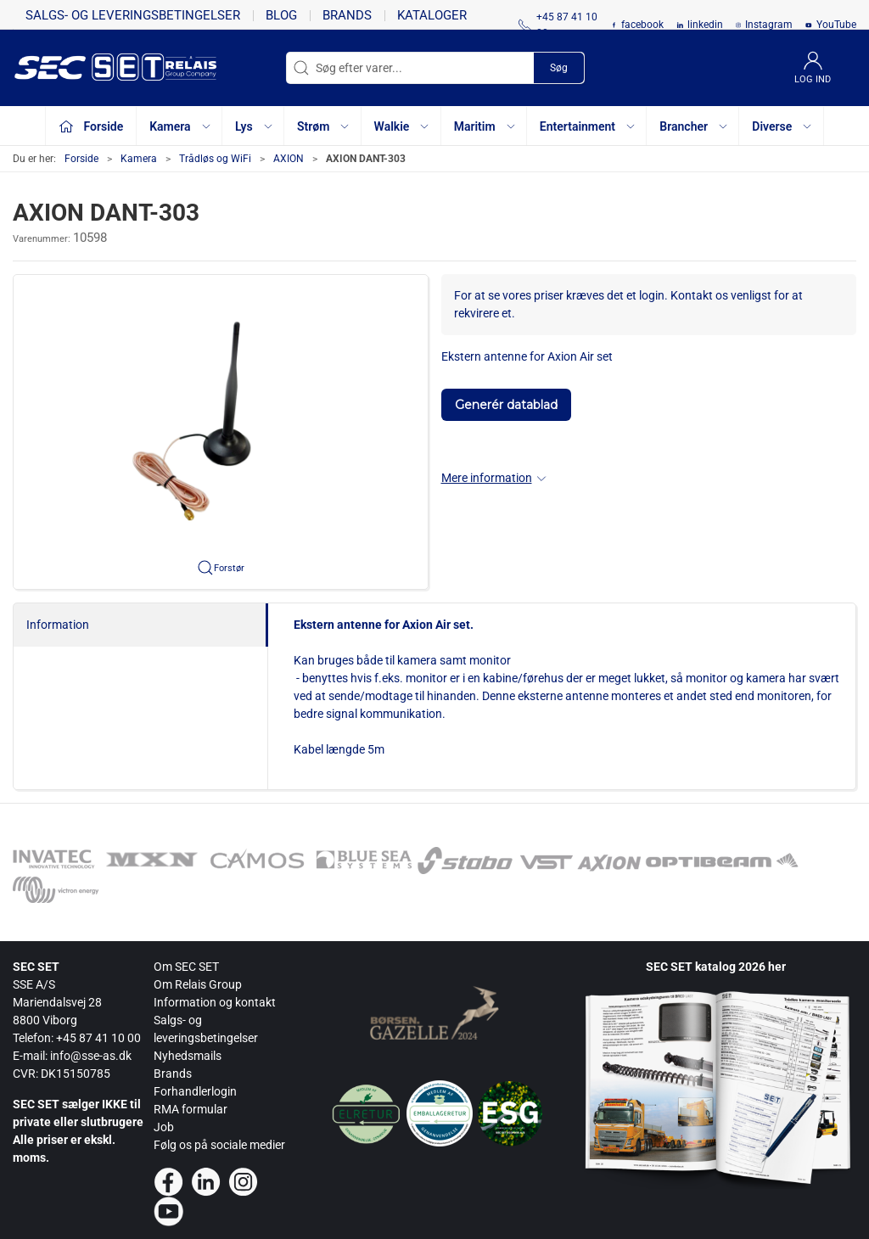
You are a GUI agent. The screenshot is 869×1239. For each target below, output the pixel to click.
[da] (89, 68)
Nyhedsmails (187, 1055)
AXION (288, 159)
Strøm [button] (323, 126)
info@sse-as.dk (91, 1055)
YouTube (836, 25)
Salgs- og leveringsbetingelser (132, 15)
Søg (559, 68)
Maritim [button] (485, 126)
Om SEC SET (186, 966)
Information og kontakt (215, 1002)
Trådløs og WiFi (215, 159)
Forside (81, 159)
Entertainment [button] (588, 126)
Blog (281, 15)
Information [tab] (57, 624)
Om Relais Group (198, 984)
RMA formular (190, 1109)
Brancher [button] (694, 126)
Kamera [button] (180, 126)
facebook (642, 25)
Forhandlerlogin (195, 1091)
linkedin (705, 25)
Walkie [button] (402, 126)
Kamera (139, 159)
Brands (347, 15)
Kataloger (432, 15)
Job (164, 1127)
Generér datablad (506, 404)
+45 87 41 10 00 (98, 1038)
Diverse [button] (782, 126)
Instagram (769, 25)
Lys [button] (254, 126)
